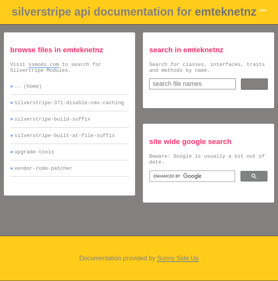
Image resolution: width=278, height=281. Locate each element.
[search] (191, 181)
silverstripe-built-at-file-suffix (64, 142)
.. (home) (28, 89)
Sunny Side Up (178, 258)
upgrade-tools (34, 159)
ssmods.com (44, 65)
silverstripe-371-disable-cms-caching (69, 106)
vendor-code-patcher (43, 177)
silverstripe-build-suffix (52, 124)
